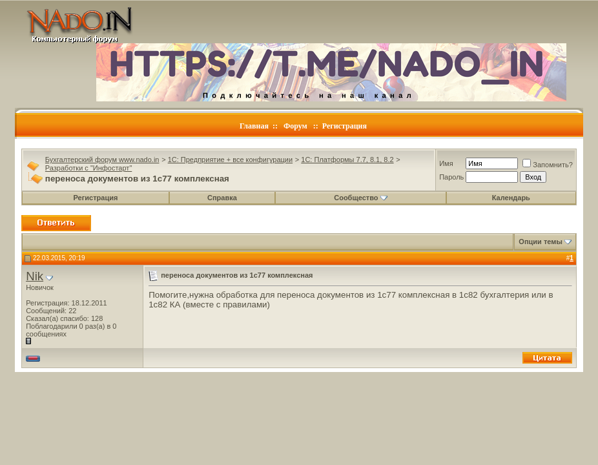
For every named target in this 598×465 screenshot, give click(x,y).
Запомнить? (547, 165)
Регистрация (344, 125)
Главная (254, 125)
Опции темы (540, 241)
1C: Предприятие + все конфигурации (230, 159)
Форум (295, 125)
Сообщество (360, 198)
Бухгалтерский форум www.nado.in (102, 159)
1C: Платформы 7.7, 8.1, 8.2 (347, 159)
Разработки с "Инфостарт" (88, 168)
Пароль (451, 177)
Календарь (511, 198)
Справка (222, 198)
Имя (446, 163)
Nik (34, 276)
